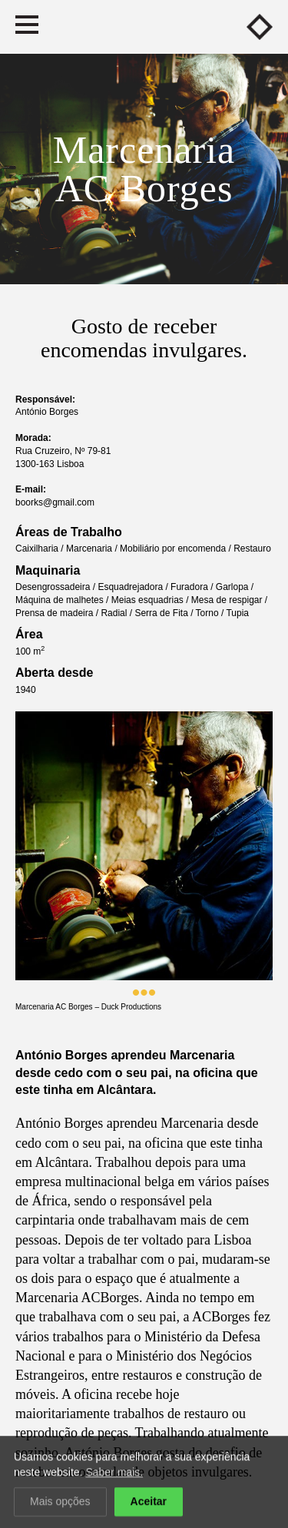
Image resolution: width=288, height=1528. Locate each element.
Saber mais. (114, 1473)
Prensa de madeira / (58, 613)
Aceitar (149, 1503)
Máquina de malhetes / (63, 600)
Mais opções (60, 1503)
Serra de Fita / (164, 613)
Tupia (237, 613)
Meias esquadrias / (151, 600)
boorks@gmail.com (54, 502)
